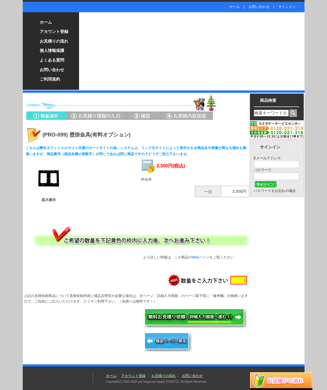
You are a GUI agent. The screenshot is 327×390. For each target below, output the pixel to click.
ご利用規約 (50, 79)
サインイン (287, 7)
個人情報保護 (52, 50)
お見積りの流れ (54, 41)
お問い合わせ (259, 7)
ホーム (234, 7)
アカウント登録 (54, 31)
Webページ (200, 257)
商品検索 (268, 100)
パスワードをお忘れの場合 (275, 191)
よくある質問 (52, 60)
